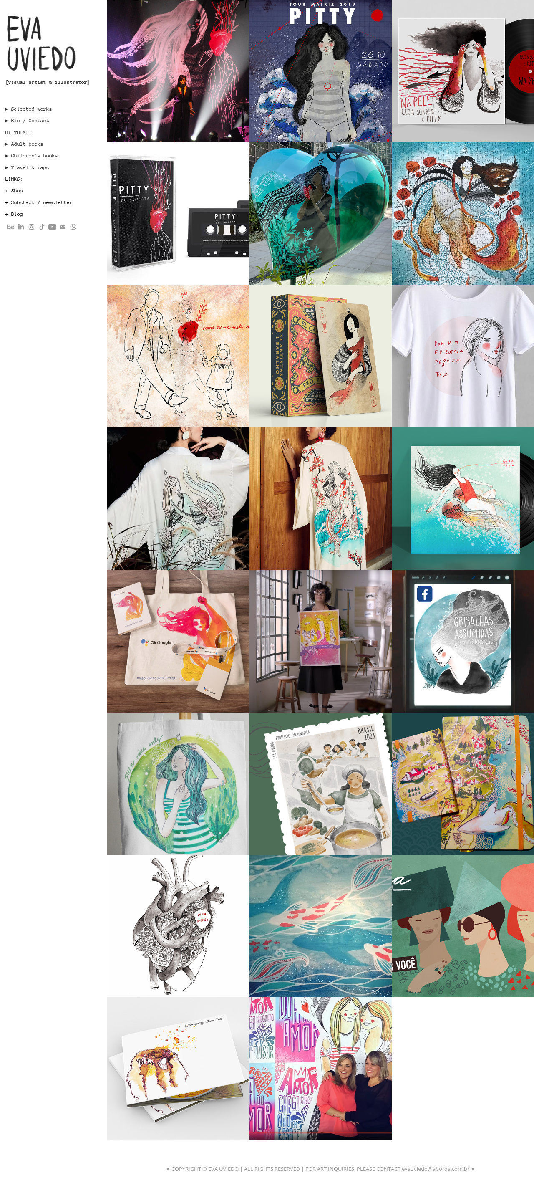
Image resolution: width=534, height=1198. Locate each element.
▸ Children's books (31, 156)
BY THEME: (18, 132)
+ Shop (14, 191)
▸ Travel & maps (27, 167)
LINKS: (14, 179)
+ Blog (14, 214)
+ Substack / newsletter (39, 202)
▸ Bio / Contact (27, 121)
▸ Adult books (24, 144)
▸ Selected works (28, 109)
